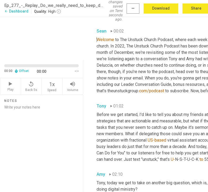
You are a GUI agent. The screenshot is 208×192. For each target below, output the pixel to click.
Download (161, 8)
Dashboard (16, 11)
